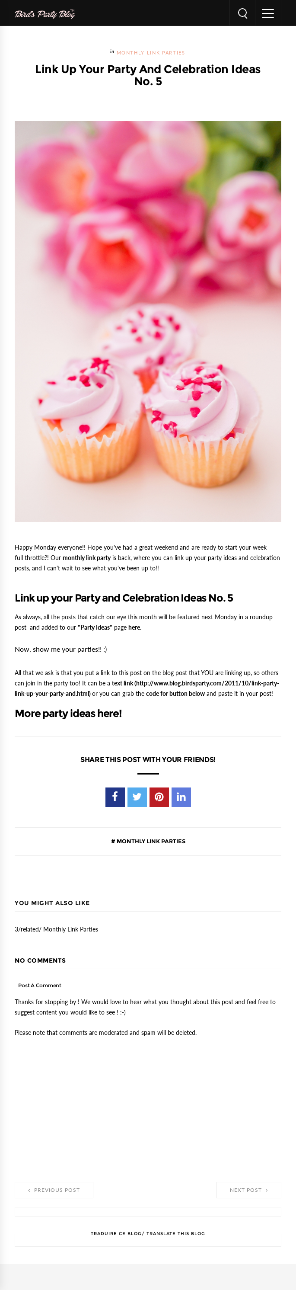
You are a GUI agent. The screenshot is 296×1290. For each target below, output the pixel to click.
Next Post (249, 1190)
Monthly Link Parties (151, 53)
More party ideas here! (68, 713)
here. (134, 627)
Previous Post (54, 1190)
